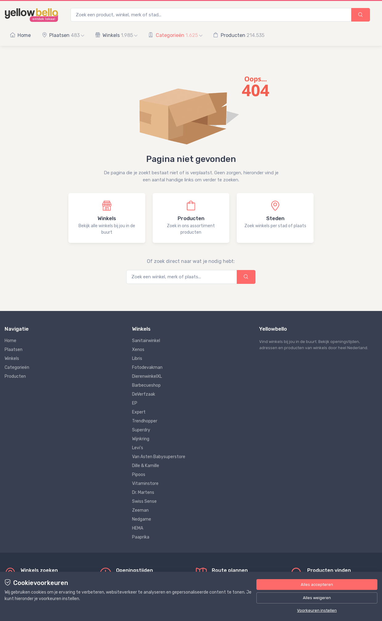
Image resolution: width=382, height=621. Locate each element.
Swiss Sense (144, 501)
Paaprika (140, 537)
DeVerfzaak (143, 394)
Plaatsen (63, 35)
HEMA (137, 528)
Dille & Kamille (145, 465)
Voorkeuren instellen (317, 610)
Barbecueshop (146, 385)
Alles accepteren (317, 584)
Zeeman (140, 510)
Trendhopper (144, 421)
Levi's (137, 447)
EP (134, 403)
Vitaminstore (145, 483)
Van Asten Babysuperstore (158, 456)
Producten (238, 35)
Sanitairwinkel (146, 340)
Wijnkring (140, 439)
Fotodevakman (147, 367)
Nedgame (141, 519)
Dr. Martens (143, 492)
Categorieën (175, 35)
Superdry (141, 430)
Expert (139, 412)
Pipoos (138, 474)
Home (20, 35)
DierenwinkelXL (147, 376)
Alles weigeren (317, 597)
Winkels (116, 35)
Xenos (138, 349)
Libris (137, 358)
